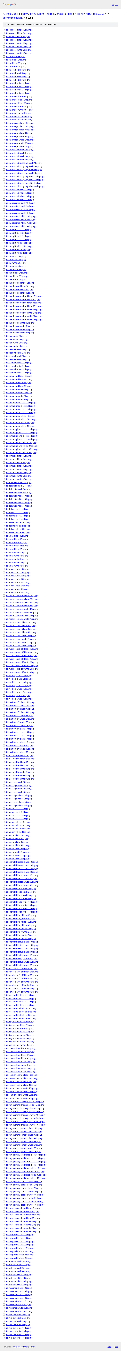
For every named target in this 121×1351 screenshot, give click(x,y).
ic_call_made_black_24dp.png (19, 99)
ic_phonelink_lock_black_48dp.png (21, 898)
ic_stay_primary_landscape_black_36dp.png (25, 1161)
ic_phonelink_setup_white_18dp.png (22, 955)
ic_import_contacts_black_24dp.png (22, 599)
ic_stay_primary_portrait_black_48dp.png (24, 1191)
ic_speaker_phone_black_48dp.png (21, 1085)
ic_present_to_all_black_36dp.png (21, 1001)
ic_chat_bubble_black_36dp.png (20, 289)
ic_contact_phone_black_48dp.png (21, 439)
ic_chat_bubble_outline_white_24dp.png (23, 312)
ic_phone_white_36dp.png (17, 855)
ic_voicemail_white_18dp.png (19, 1301)
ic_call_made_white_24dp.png (19, 113)
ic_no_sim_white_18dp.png (18, 822)
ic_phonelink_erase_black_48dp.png (22, 872)
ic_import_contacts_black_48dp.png (22, 605)
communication (12, 17)
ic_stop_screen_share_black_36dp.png (23, 1214)
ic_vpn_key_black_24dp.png (18, 1318)
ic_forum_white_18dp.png (17, 582)
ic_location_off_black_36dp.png (20, 708)
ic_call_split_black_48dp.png (18, 239)
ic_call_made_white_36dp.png (19, 116)
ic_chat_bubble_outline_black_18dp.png (23, 296)
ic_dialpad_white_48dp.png (18, 532)
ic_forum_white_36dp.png (17, 589)
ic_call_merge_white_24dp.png (19, 139)
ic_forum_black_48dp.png (17, 579)
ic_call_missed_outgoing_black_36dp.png (24, 169)
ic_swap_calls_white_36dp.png (19, 1254)
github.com (37, 13)
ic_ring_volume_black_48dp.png (20, 1031)
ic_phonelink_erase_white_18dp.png (22, 875)
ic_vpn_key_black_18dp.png (18, 1314)
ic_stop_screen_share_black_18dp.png (23, 1208)
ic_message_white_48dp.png (19, 805)
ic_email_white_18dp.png (17, 555)
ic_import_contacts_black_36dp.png (22, 602)
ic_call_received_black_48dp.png (20, 213)
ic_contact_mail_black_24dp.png (20, 406)
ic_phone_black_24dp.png (17, 838)
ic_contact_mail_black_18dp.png (20, 402)
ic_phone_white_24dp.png (17, 852)
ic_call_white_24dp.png (16, 259)
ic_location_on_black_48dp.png (20, 738)
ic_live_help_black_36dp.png (18, 682)
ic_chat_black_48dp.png (16, 279)
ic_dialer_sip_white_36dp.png (19, 502)
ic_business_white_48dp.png (18, 53)
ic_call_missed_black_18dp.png (19, 149)
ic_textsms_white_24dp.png (18, 1278)
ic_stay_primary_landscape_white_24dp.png (25, 1171)
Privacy (24, 1346)
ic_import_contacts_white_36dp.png (22, 615)
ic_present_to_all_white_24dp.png (21, 1011)
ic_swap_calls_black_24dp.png (19, 1238)
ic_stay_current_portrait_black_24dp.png (24, 1131)
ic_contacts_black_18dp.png (18, 455)
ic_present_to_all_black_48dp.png (21, 1005)
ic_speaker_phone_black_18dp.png (21, 1075)
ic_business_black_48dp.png (18, 39)
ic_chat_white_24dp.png (16, 339)
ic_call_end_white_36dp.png (18, 89)
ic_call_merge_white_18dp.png (19, 136)
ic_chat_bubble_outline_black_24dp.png (23, 299)
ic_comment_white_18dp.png (19, 389)
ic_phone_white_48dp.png (17, 858)
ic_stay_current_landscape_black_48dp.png (25, 1111)
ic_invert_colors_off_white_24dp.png (22, 665)
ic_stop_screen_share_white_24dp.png (23, 1224)
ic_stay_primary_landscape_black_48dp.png (25, 1164)
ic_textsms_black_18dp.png (18, 1261)
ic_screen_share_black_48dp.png (20, 1058)
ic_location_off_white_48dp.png (20, 725)
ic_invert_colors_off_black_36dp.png (22, 655)
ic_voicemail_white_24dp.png (19, 1304)
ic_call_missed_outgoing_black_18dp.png (24, 163)
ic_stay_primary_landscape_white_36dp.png (25, 1174)
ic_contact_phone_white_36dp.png (21, 449)
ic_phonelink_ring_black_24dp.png (21, 918)
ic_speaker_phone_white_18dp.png (21, 1088)
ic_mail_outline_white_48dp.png (20, 778)
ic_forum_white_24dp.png (17, 585)
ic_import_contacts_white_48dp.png (22, 619)
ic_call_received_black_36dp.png (20, 209)
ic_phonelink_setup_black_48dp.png (22, 951)
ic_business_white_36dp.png (18, 49)
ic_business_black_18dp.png (18, 29)
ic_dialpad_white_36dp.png (18, 529)
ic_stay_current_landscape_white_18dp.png (25, 1115)
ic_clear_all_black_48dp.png (18, 359)
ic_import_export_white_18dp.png (21, 635)
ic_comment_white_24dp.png (19, 392)
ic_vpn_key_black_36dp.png (18, 1321)
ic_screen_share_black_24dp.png (20, 1051)
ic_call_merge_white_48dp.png (19, 146)
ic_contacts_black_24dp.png (18, 459)
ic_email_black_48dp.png (17, 549)
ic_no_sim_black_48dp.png (18, 818)
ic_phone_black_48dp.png (17, 845)
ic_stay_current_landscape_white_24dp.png (25, 1118)
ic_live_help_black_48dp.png (18, 685)
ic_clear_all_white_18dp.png (18, 362)
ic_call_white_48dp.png (16, 266)
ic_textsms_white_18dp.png (18, 1274)
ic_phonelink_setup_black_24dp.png (22, 945)
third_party (21, 13)
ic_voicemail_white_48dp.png (19, 1311)
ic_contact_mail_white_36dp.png (20, 422)
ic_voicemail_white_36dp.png (19, 1307)
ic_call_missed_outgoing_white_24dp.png (24, 179)
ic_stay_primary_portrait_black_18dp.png (24, 1181)
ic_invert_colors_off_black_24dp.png (22, 652)
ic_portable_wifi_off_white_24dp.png (22, 985)
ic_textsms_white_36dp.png (18, 1281)
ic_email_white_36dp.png (17, 562)
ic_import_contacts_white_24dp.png (22, 612)
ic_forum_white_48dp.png (17, 592)
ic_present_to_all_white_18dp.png (21, 1008)
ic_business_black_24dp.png (18, 33)
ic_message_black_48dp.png (18, 792)
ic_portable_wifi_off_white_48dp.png (22, 991)
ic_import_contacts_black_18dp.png (22, 595)
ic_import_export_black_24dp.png (21, 625)
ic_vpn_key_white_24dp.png (18, 1331)
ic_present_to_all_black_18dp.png (21, 995)
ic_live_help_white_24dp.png (18, 692)
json (116, 1346)
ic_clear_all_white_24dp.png (18, 366)
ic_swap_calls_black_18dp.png (19, 1234)
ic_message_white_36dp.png (19, 802)
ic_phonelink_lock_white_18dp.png (21, 902)
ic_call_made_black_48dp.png (19, 106)
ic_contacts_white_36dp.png (18, 476)
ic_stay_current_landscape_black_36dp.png (25, 1108)
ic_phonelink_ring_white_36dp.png (21, 935)
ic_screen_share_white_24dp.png (20, 1065)
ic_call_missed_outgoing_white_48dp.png (24, 186)
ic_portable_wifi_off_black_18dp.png (22, 968)
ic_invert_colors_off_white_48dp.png (22, 672)
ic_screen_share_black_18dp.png (20, 1048)
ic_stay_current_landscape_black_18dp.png (25, 1101)
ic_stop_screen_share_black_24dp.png (23, 1211)
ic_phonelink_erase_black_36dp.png (22, 868)
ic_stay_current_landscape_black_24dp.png (25, 1105)
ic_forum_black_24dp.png (17, 572)
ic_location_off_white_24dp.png (20, 718)
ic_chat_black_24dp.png (16, 272)
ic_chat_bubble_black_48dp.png (20, 292)
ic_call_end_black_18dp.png (18, 69)
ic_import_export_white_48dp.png (21, 645)
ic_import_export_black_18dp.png (21, 622)
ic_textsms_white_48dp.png (18, 1284)
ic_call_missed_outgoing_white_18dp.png (24, 176)
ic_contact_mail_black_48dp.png (20, 412)
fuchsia (7, 13)
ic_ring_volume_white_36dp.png (20, 1041)
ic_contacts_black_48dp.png (18, 465)
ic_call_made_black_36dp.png (19, 103)
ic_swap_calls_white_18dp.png (19, 1248)
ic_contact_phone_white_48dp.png (21, 452)
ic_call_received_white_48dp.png (20, 226)
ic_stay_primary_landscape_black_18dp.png (25, 1154)
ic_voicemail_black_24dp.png (19, 1291)
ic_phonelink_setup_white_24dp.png (22, 958)
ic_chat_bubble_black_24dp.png (20, 286)
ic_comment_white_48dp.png (19, 399)
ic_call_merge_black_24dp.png (19, 126)
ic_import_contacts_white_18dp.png (22, 609)
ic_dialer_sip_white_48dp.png (19, 505)
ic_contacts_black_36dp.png (18, 462)
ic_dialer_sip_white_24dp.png (19, 499)
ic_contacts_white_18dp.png (18, 469)
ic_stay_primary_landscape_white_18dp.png (25, 1168)
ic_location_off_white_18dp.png (20, 715)
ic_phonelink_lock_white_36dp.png (21, 908)
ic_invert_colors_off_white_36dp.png (22, 668)
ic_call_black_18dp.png (16, 56)
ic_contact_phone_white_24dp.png (21, 446)
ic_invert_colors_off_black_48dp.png (22, 659)
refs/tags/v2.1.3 (95, 13)
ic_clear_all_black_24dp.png (18, 352)
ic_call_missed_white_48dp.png (20, 199)
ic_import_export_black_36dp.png (21, 629)
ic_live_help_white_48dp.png (18, 698)
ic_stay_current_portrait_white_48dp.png (24, 1151)
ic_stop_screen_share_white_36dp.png (23, 1228)
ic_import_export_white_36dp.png (21, 642)
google (50, 13)
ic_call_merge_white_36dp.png (19, 143)
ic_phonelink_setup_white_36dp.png (22, 961)
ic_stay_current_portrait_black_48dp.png (24, 1138)
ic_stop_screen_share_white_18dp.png (23, 1221)
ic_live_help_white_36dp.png (18, 695)
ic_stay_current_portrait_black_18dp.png (24, 1128)
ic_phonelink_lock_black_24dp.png (21, 891)
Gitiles (17, 1346)
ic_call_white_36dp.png (16, 262)
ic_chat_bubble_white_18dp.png (20, 322)
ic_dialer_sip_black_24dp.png (18, 485)
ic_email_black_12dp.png (17, 535)
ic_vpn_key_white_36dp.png (18, 1334)
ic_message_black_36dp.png (18, 788)
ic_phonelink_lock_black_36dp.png (21, 895)
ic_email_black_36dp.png (17, 545)
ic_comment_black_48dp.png (19, 386)
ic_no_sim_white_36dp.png (18, 828)
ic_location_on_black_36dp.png (20, 735)
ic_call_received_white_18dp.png (20, 216)
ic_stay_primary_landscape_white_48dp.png (25, 1178)
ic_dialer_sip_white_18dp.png (19, 495)
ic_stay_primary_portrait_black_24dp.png (24, 1184)
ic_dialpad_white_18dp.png (18, 522)
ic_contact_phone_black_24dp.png (21, 432)
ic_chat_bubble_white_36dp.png (20, 329)
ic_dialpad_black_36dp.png (18, 515)
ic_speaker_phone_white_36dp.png (21, 1094)
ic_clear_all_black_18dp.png (18, 349)
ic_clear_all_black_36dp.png (18, 356)
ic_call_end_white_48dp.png (18, 93)
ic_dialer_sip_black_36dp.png (18, 489)
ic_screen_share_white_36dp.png (20, 1068)
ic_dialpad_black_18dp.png (18, 509)
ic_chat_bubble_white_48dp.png (20, 332)
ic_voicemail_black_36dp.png (19, 1294)
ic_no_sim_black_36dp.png (18, 815)
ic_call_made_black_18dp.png (19, 96)
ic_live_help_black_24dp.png (18, 678)
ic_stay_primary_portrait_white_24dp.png (24, 1198)
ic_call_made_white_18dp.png (19, 109)
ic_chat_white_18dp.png (16, 336)
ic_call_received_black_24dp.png (20, 206)
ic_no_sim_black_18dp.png (18, 808)
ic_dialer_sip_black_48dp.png (18, 492)
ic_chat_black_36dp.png (16, 276)
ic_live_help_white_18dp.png (18, 689)
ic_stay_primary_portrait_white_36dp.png (24, 1201)
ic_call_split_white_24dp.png (18, 246)
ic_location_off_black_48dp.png (20, 712)
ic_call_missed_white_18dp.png (20, 189)
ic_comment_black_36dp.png (19, 382)
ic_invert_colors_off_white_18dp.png (22, 662)
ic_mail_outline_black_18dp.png (20, 755)
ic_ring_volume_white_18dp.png (20, 1035)
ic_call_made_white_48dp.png (19, 119)
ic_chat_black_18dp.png (16, 269)
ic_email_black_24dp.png (17, 542)
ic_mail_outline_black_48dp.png (20, 765)
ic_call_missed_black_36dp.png (19, 156)
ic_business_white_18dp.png (18, 43)
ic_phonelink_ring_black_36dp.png (21, 921)
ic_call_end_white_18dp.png (18, 83)
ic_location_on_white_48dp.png (20, 752)
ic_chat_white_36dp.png (16, 342)
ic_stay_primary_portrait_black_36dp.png (24, 1188)
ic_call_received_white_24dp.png (20, 219)
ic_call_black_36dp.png (16, 63)
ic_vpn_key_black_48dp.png (18, 1324)
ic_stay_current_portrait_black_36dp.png (24, 1134)
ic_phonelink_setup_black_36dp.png (22, 948)
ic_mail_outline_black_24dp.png (20, 758)
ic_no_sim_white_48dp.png (18, 832)
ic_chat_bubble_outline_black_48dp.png (23, 306)
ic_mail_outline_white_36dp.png (20, 775)
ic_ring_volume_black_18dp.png (20, 1021)
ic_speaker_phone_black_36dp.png (21, 1081)
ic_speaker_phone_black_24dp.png (21, 1078)
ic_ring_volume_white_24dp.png (20, 1038)
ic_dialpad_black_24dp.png (18, 512)
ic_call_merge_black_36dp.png (19, 129)
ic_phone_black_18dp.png (17, 835)
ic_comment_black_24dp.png (19, 379)
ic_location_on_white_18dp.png (20, 742)
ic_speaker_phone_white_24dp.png (21, 1091)
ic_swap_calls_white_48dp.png (19, 1258)
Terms (32, 1346)
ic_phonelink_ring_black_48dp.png (21, 925)
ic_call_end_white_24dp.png (18, 86)
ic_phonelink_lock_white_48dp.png (21, 911)
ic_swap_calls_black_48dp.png (19, 1244)
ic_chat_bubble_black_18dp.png (20, 282)
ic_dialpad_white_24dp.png (18, 525)
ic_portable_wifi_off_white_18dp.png (22, 981)
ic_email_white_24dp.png (17, 559)
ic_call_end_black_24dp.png (18, 73)
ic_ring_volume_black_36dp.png (20, 1028)
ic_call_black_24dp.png (16, 59)
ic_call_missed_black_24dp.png (19, 153)
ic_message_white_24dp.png (19, 798)
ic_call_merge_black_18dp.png (19, 123)
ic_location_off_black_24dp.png (20, 705)
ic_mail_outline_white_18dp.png (20, 768)
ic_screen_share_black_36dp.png (20, 1055)
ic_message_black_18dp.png (18, 782)
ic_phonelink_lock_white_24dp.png (21, 905)
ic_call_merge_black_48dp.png (19, 133)
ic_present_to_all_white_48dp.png (21, 1018)
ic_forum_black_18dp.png (17, 569)
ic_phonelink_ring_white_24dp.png (21, 931)
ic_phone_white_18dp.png (17, 848)
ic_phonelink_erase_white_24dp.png (22, 878)
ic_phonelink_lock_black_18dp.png (21, 888)
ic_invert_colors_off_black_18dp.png (22, 649)
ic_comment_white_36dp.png (19, 396)
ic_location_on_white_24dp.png (20, 745)
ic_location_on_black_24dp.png (20, 732)
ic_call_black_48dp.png (16, 66)
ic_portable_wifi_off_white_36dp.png (22, 988)
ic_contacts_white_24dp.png (18, 472)
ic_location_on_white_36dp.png (20, 748)
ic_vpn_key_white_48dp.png (18, 1337)
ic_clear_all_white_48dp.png (18, 372)
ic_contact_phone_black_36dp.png (21, 436)
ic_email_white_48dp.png (17, 565)
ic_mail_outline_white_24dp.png (20, 772)
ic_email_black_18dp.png (17, 539)
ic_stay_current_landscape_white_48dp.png (25, 1124)
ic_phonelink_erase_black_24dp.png (22, 865)
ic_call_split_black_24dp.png (18, 233)
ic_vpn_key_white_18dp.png (18, 1328)
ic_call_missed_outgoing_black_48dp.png (24, 173)
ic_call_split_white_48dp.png (18, 252)
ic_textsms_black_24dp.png (18, 1264)
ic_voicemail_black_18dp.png (19, 1288)
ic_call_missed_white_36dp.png (20, 196)
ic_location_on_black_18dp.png (20, 728)
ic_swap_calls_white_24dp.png (19, 1251)
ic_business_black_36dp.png (18, 36)
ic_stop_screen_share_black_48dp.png (23, 1218)
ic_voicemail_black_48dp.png (19, 1298)
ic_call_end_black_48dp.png (18, 79)
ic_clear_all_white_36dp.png (18, 369)
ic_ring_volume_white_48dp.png (20, 1045)
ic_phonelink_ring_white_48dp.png (21, 938)
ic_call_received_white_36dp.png (20, 222)
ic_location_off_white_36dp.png (20, 722)
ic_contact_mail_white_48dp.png (20, 426)
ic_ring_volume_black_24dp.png (20, 1025)
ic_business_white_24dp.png (18, 46)
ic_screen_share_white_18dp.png (20, 1061)
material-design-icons (70, 13)
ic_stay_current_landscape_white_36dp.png (25, 1121)
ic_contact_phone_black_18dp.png (21, 429)
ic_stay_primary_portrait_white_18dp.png (24, 1194)
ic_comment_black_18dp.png (19, 376)
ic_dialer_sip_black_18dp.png (18, 482)
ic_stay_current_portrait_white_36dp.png (24, 1148)
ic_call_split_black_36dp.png (18, 236)
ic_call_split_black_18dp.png (18, 229)
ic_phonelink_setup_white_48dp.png (22, 965)
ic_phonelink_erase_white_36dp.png (22, 881)
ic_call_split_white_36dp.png (18, 249)
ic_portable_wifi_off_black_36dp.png (22, 975)
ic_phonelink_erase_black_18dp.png (22, 862)
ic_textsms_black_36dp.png (18, 1268)
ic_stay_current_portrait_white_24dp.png (24, 1145)
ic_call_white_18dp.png (16, 256)
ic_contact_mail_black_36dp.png (20, 409)
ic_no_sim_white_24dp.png (18, 825)
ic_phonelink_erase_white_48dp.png (22, 885)
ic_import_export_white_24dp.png (21, 639)
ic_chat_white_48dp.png (16, 346)
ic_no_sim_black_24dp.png (18, 812)
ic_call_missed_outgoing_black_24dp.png (24, 166)
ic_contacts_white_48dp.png (18, 479)
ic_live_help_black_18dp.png (18, 675)
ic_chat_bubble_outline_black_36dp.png (23, 302)
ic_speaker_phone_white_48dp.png (21, 1098)
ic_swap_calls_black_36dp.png (19, 1241)
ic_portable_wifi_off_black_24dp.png (22, 971)
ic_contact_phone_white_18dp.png (21, 442)
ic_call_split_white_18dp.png (18, 242)
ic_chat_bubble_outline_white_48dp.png (23, 319)
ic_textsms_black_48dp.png (18, 1271)
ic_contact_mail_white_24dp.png (20, 419)
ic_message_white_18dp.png (19, 795)
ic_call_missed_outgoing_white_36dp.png (24, 183)
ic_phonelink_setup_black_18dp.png (22, 941)
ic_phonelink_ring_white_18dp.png (21, 928)
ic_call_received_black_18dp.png (20, 203)
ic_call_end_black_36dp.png (18, 76)
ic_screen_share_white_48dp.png (20, 1071)
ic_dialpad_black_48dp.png (18, 519)
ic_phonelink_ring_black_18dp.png (21, 915)
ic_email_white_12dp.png (17, 552)
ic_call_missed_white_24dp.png (20, 193)
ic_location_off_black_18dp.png (20, 702)
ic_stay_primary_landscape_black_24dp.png (25, 1158)
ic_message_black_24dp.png (18, 785)
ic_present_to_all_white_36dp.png (21, 1015)
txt (109, 1346)
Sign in (115, 4)
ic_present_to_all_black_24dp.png (21, 998)
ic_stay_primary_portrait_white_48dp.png (24, 1204)
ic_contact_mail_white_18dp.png (20, 416)
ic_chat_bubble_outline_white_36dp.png (23, 316)
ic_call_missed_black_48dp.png (19, 159)
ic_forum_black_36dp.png (17, 575)
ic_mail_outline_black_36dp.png (20, 762)
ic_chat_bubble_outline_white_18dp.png (23, 309)
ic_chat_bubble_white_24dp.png (20, 326)
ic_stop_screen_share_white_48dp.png (23, 1231)
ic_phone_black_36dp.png (17, 842)
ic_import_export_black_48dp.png (21, 632)
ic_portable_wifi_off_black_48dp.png (22, 978)
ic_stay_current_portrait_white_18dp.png (24, 1141)
